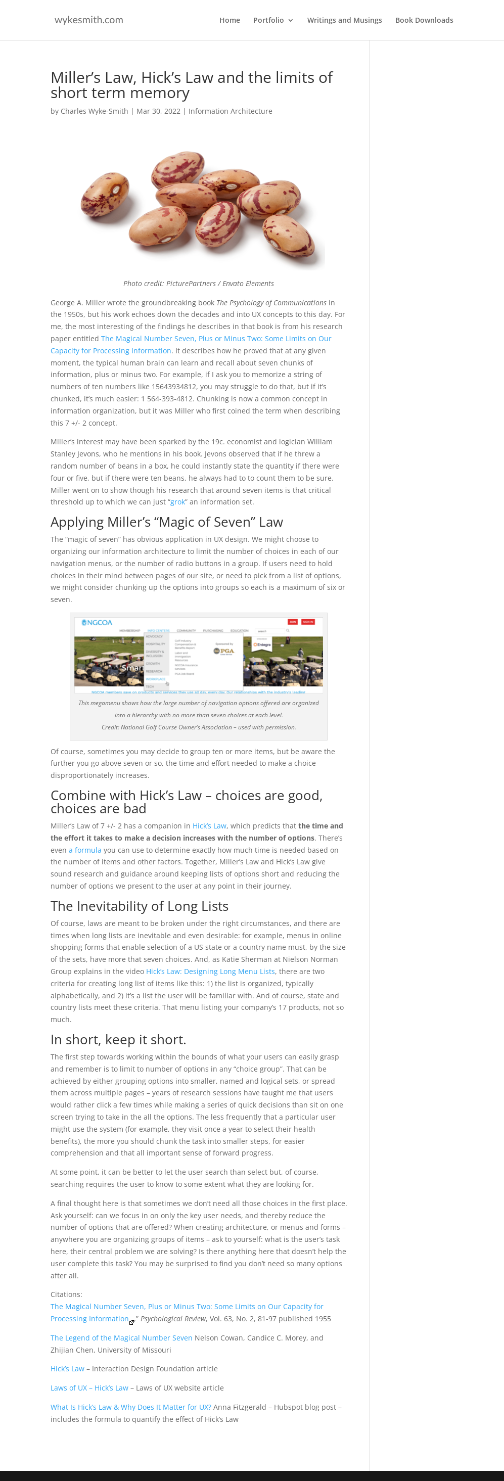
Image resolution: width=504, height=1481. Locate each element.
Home (229, 21)
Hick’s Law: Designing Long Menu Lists (210, 971)
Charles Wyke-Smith (94, 111)
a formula (85, 850)
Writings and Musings (344, 21)
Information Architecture (230, 111)
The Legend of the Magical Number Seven (122, 1338)
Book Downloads (424, 21)
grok (177, 501)
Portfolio (268, 21)
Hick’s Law (209, 825)
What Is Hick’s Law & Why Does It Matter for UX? (131, 1407)
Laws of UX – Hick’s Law (89, 1388)
